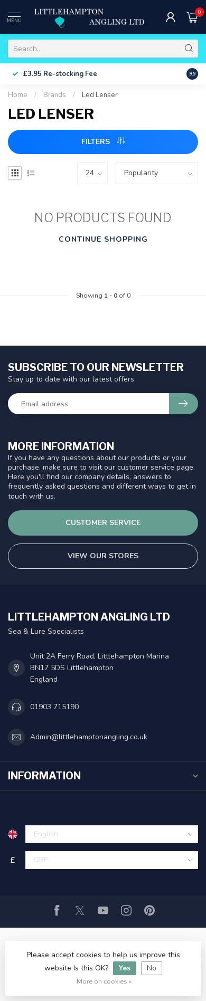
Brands (54, 95)
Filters (103, 142)
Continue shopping (103, 239)
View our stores (103, 556)
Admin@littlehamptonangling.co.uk (88, 737)
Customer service (103, 523)
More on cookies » (104, 981)
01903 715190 (54, 707)
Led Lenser (100, 95)
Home (17, 95)
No (151, 968)
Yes (124, 968)
